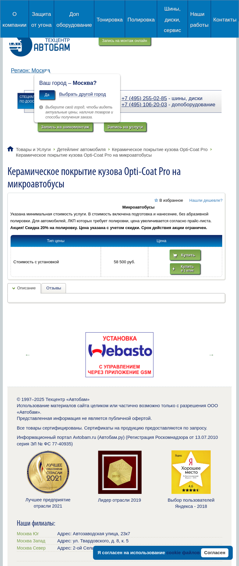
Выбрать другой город (82, 94)
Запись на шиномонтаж (65, 127)
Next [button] (211, 355)
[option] (119, 354)
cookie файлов (183, 552)
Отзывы (53, 288)
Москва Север (31, 547)
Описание (26, 288)
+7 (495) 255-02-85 (144, 98)
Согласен (214, 552)
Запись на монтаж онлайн (124, 41)
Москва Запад (31, 540)
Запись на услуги (125, 127)
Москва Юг (28, 533)
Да (47, 95)
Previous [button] (28, 355)
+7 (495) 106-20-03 (144, 105)
